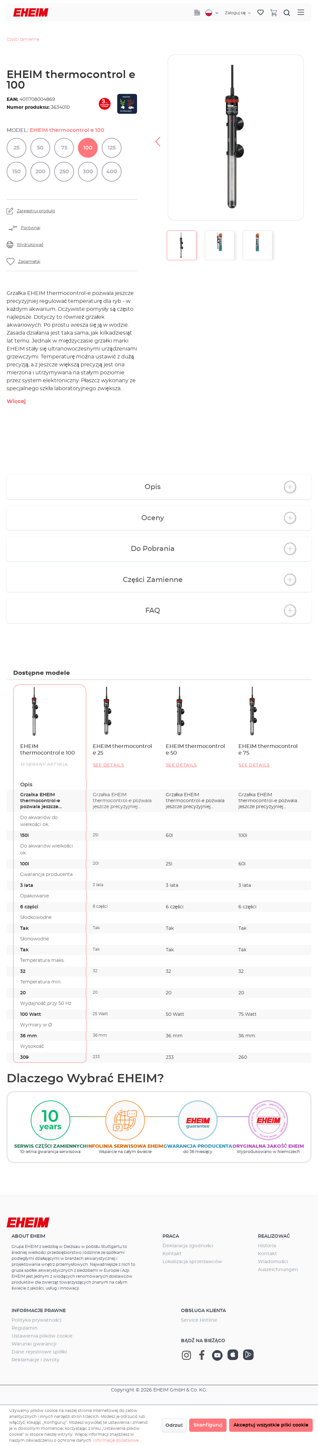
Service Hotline (199, 1320)
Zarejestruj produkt (36, 211)
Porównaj (30, 228)
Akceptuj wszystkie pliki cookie (270, 1425)
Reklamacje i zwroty (35, 1360)
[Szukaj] (287, 12)
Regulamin (25, 1328)
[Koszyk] (274, 12)
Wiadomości (273, 1262)
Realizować (274, 1236)
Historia (267, 1246)
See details (108, 765)
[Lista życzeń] (260, 12)
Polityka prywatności (36, 1320)
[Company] (197, 12)
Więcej (16, 401)
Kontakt (172, 1254)
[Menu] (301, 12)
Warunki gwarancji (34, 1344)
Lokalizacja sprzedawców (192, 1262)
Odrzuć (174, 1425)
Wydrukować (30, 245)
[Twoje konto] (237, 13)
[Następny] (310, 138)
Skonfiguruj (208, 1425)
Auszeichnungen (278, 1269)
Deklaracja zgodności (187, 1246)
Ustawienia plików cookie (42, 1336)
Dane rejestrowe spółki (39, 1352)
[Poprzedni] (157, 138)
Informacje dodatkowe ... (118, 1440)
